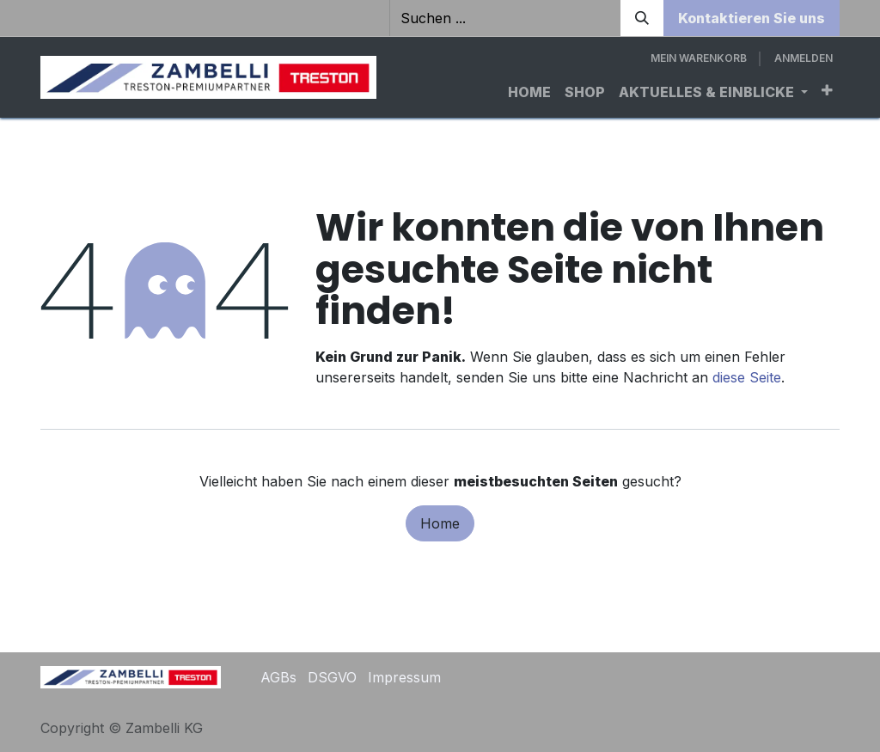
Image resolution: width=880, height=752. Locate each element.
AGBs (278, 677)
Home (440, 523)
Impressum (404, 677)
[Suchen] (641, 18)
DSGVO (332, 677)
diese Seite (746, 377)
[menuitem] (529, 92)
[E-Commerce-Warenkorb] (699, 58)
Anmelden (803, 58)
